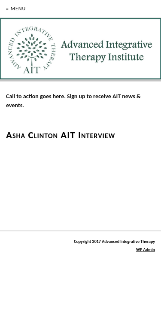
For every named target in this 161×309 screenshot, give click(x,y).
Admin (145, 249)
